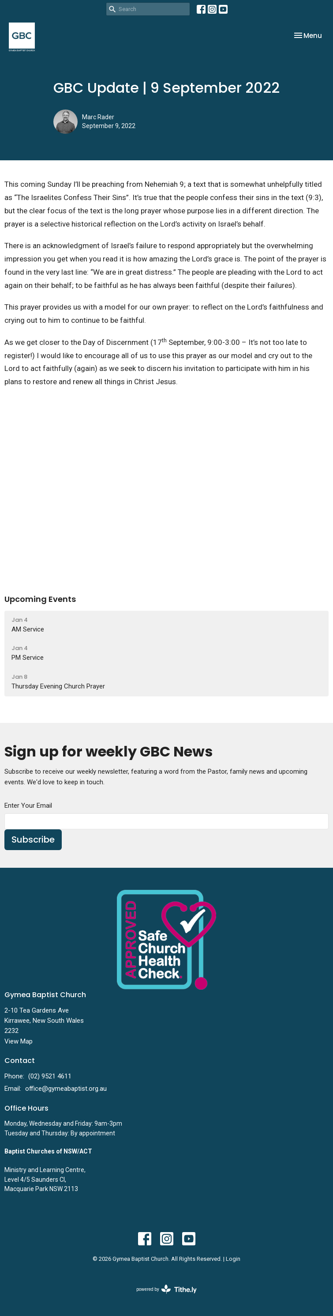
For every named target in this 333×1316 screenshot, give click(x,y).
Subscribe (33, 839)
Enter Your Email (28, 805)
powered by (166, 1289)
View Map (18, 1041)
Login (233, 1258)
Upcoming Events (40, 599)
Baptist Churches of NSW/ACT (48, 1151)
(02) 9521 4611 (49, 1076)
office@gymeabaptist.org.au (66, 1089)
